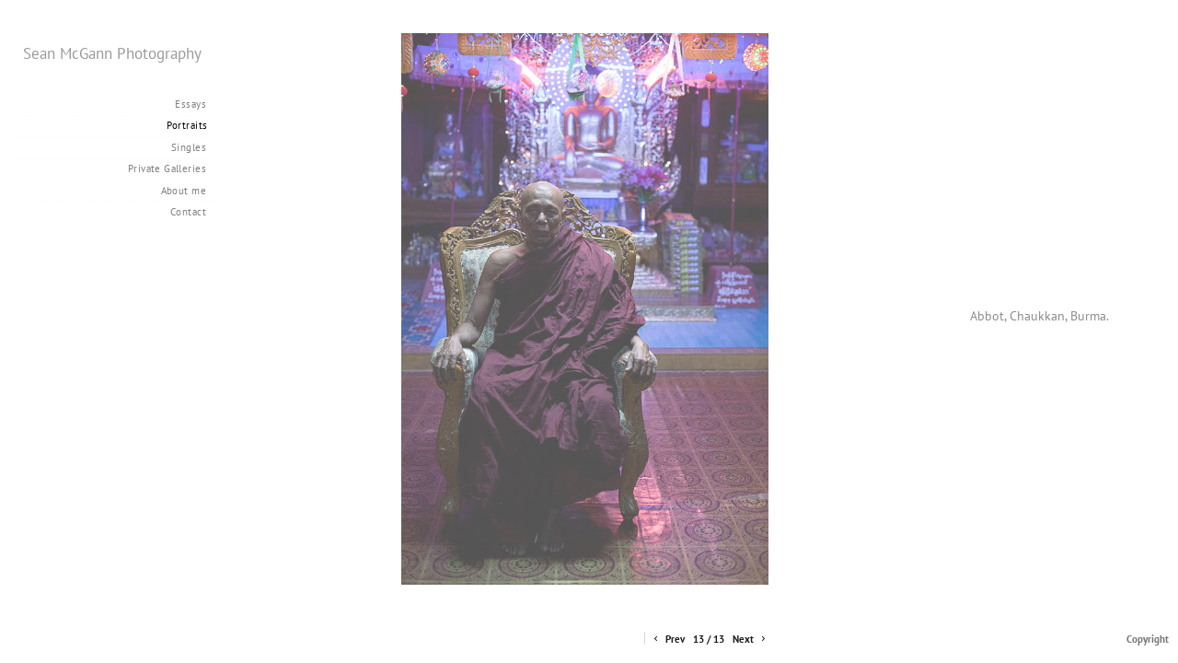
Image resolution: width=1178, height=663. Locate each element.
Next (750, 640)
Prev (668, 640)
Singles (188, 147)
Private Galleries (167, 168)
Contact (188, 211)
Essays (190, 104)
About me (183, 190)
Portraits (187, 125)
